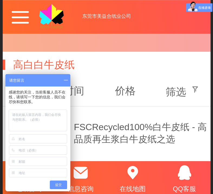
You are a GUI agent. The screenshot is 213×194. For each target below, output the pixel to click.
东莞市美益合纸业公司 (106, 16)
